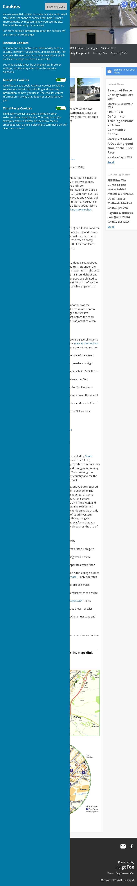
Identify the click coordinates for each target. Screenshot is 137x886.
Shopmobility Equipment (74, 53)
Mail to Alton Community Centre (123, 846)
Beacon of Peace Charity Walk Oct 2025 (120, 94)
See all (111, 162)
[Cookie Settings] (124, 4)
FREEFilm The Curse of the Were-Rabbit (117, 184)
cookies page (26, 34)
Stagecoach (75, 600)
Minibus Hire (108, 48)
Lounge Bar (100, 53)
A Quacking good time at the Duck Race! (120, 148)
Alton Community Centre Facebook (131, 846)
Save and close (56, 6)
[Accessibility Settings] (133, 4)
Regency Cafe (119, 53)
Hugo (125, 867)
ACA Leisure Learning (82, 48)
